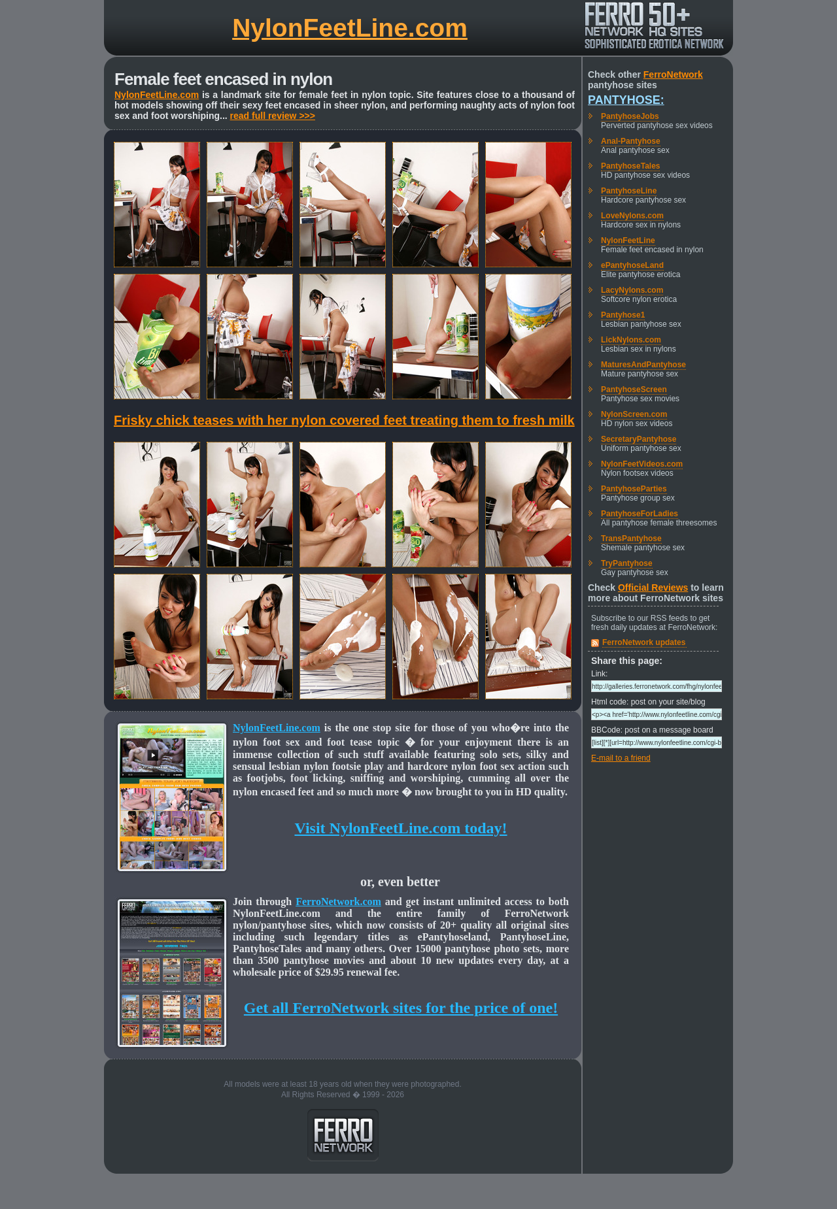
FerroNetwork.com (338, 901)
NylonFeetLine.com (350, 28)
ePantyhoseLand (632, 265)
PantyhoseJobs (630, 116)
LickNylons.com (631, 339)
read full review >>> (272, 115)
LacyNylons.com (632, 290)
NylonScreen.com (634, 414)
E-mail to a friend (621, 758)
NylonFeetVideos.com (642, 464)
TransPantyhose (631, 538)
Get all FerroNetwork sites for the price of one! (401, 1007)
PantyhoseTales (630, 166)
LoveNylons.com (632, 215)
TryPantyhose (627, 563)
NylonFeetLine (628, 240)
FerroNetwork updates (643, 642)
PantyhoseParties (634, 488)
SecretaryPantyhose (638, 439)
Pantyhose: (626, 100)
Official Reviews (653, 587)
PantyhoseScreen (634, 389)
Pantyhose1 (623, 315)
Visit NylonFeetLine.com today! (400, 828)
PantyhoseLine (629, 190)
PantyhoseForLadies (639, 513)
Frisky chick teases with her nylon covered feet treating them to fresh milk (344, 420)
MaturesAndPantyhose (643, 364)
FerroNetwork (673, 74)
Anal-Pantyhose (630, 141)
